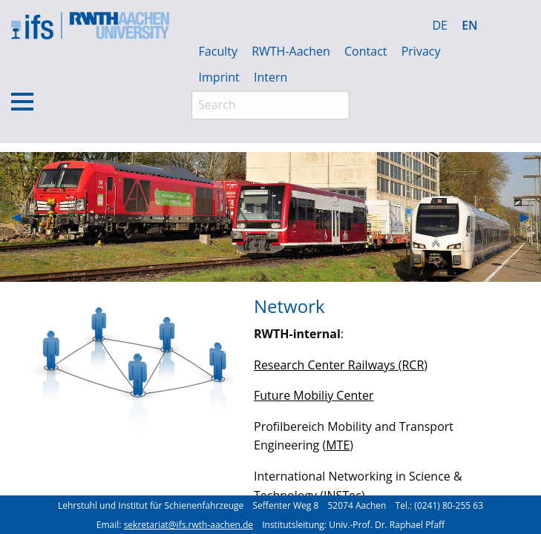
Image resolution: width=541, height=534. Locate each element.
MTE (338, 445)
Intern (270, 77)
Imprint (219, 77)
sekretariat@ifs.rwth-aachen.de (188, 524)
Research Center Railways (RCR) (340, 365)
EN (469, 25)
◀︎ (22, 216)
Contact (365, 51)
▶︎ (530, 216)
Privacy (421, 51)
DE (439, 25)
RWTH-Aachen (291, 51)
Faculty (218, 51)
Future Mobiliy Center (313, 395)
